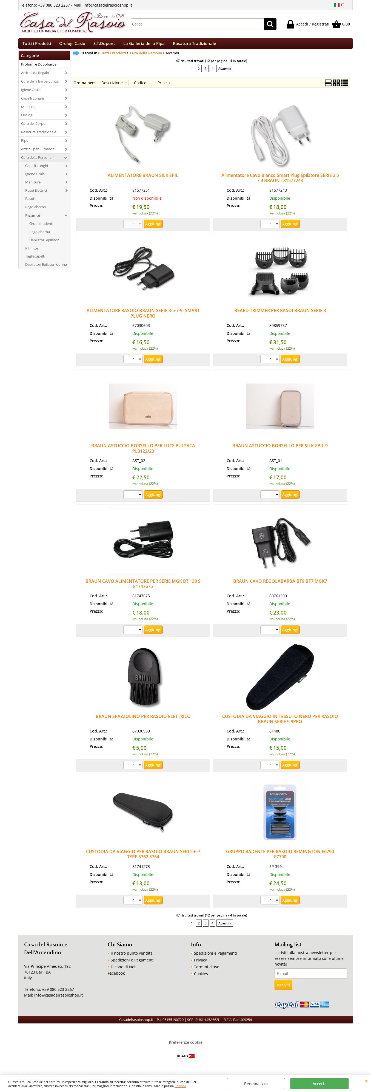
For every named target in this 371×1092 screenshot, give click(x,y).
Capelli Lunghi (32, 101)
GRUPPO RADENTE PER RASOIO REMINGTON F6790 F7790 (280, 857)
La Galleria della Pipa (144, 45)
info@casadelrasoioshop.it (58, 998)
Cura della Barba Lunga (40, 84)
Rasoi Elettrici (36, 193)
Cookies (180, 1086)
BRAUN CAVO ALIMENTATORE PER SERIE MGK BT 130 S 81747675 (143, 587)
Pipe (24, 144)
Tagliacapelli (35, 259)
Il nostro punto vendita (132, 956)
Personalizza (256, 1083)
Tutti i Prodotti (36, 45)
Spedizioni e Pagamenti (132, 963)
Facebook (116, 976)
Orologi (27, 118)
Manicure (33, 185)
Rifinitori (32, 251)
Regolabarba (35, 210)
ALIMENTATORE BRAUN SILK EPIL (143, 179)
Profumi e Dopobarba (38, 67)
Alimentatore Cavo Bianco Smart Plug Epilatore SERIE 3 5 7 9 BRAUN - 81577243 (280, 181)
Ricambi (32, 218)
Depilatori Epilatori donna (46, 267)
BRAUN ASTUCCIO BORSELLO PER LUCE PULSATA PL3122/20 (143, 451)
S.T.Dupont (104, 45)
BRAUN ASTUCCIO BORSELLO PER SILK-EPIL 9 (280, 449)
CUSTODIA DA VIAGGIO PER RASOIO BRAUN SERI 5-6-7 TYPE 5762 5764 (143, 857)
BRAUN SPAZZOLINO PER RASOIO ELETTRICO (143, 720)
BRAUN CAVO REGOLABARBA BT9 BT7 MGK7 (280, 584)
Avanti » (224, 72)
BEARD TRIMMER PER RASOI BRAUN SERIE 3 (280, 314)
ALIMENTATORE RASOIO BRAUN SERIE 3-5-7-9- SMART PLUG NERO (143, 316)
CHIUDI (366, 1080)
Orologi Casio (72, 45)
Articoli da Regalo (35, 75)
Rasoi (29, 201)
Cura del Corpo (33, 127)
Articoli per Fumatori (38, 152)
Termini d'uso (206, 970)
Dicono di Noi (123, 970)
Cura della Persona (36, 160)
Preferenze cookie (185, 1045)
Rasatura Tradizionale (194, 45)
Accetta (320, 1083)
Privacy (200, 963)
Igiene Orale (31, 92)
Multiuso (28, 109)
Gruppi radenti (41, 226)
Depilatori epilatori (44, 243)
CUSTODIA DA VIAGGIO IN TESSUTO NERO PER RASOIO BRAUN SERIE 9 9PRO (280, 722)
